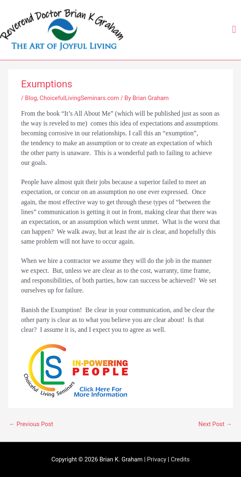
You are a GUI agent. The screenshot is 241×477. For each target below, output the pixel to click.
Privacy (156, 459)
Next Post (215, 424)
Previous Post (31, 424)
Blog (31, 98)
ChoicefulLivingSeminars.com (79, 98)
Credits (180, 459)
